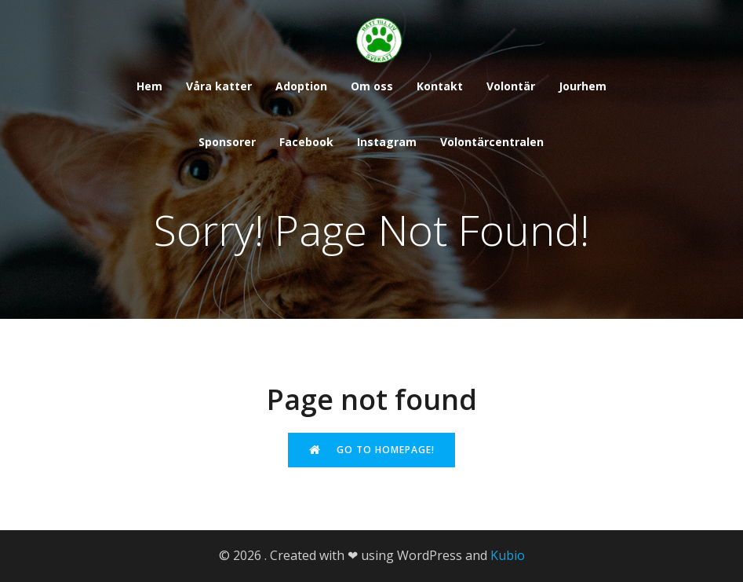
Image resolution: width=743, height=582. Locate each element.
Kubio (507, 555)
